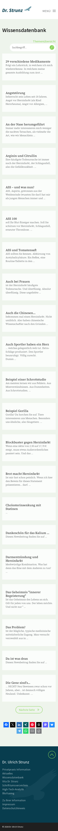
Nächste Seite (27, 710)
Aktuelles (7, 773)
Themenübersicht (44, 41)
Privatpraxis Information (16, 769)
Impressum (8, 804)
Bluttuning (8, 793)
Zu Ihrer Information (14, 800)
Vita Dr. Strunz (10, 781)
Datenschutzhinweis (13, 808)
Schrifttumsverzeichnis (15, 785)
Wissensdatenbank (13, 777)
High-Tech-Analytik (13, 789)
